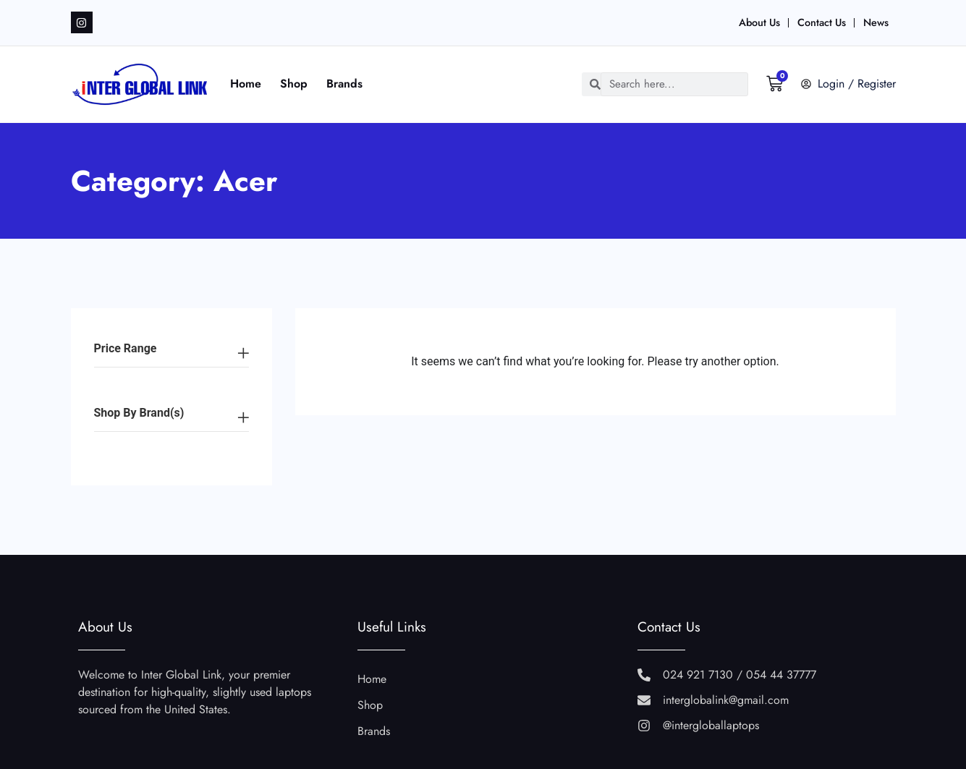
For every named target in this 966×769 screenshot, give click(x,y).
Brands (345, 83)
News (876, 22)
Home (246, 83)
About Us (759, 22)
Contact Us (821, 22)
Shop (294, 83)
